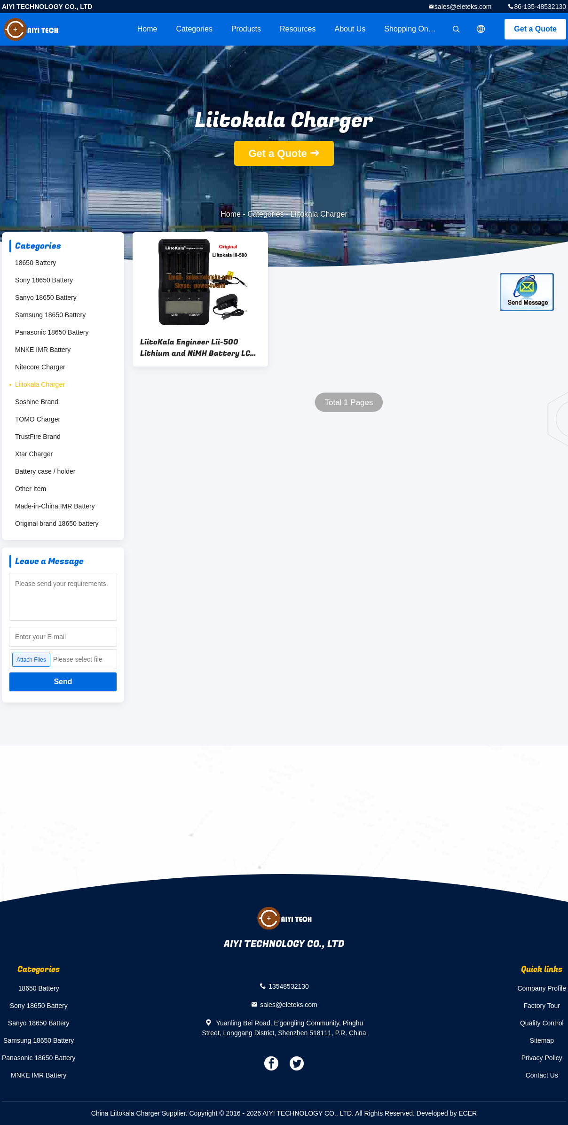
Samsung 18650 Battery (50, 315)
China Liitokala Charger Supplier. (140, 1113)
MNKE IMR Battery (43, 349)
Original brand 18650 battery (56, 523)
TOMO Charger (37, 419)
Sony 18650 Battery (44, 280)
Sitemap (542, 1040)
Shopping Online (412, 29)
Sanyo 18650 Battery (46, 297)
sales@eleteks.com (463, 6)
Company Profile (542, 988)
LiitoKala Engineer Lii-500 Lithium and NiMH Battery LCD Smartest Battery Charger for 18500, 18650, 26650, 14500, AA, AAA (197, 347)
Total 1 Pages (348, 402)
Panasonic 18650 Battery (51, 332)
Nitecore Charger (40, 367)
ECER (467, 1113)
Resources (298, 29)
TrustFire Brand (38, 436)
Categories (194, 29)
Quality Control (542, 1023)
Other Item (30, 488)
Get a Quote (535, 29)
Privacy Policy (541, 1058)
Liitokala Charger (40, 384)
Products (246, 29)
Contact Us (542, 1075)
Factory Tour (541, 1005)
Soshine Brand (36, 402)
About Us (350, 29)
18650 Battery (35, 262)
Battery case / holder (45, 471)
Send (63, 682)
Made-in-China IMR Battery (55, 506)
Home (147, 29)
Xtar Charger (34, 454)
